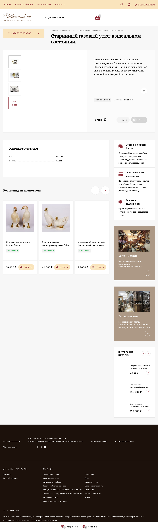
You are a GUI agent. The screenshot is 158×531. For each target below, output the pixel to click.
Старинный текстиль (94, 486)
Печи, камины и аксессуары (55, 501)
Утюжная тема (91, 482)
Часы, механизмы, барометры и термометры (63, 489)
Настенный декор (50, 497)
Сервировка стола (51, 474)
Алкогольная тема (51, 478)
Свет (87, 478)
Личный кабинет (10, 478)
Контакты (60, 4)
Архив (87, 497)
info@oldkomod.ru (99, 441)
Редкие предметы (93, 493)
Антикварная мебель (52, 482)
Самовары (89, 474)
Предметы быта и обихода (54, 486)
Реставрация (44, 4)
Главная (7, 4)
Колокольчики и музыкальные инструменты (62, 493)
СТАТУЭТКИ (90, 489)
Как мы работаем (24, 4)
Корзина (6, 474)
